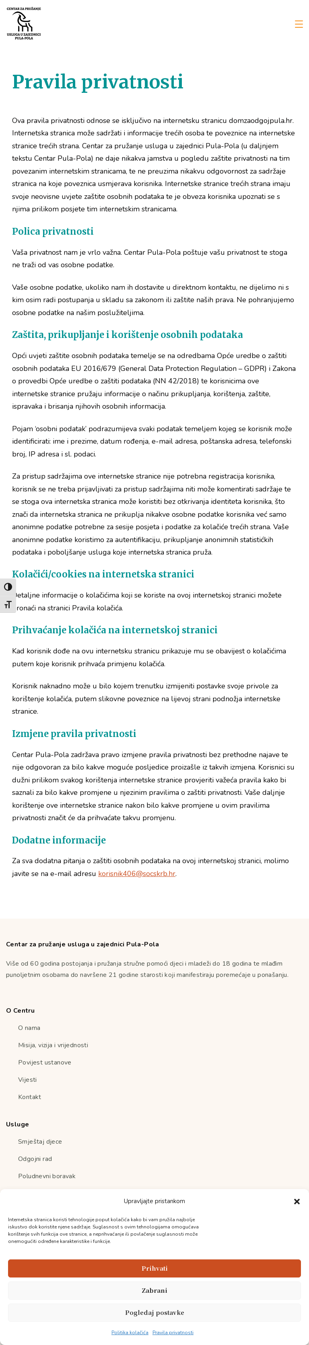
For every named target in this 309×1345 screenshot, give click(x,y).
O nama (29, 1028)
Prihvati (155, 1268)
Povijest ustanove (45, 1062)
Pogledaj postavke (154, 1312)
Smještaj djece (40, 1141)
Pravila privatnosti (173, 1332)
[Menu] (299, 24)
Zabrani (154, 1290)
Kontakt (29, 1097)
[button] (297, 1202)
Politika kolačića (129, 1332)
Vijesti (27, 1079)
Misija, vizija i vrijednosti (53, 1045)
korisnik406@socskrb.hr (136, 873)
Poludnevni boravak (47, 1176)
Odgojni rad (35, 1159)
